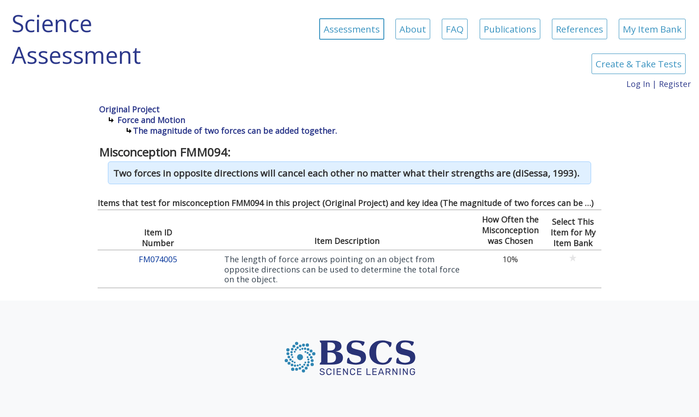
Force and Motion (151, 120)
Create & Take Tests (639, 64)
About (412, 29)
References (579, 29)
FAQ (455, 29)
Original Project (129, 109)
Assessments (352, 29)
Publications (510, 29)
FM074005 (158, 259)
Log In (638, 83)
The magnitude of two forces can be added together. (235, 130)
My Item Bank (652, 29)
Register (675, 83)
